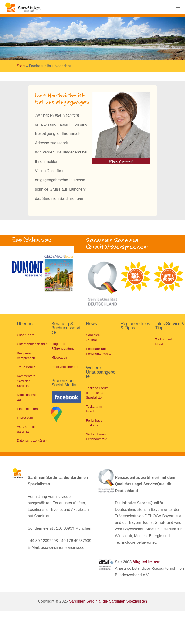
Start (21, 66)
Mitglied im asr (146, 563)
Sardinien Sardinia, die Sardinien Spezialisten (108, 602)
